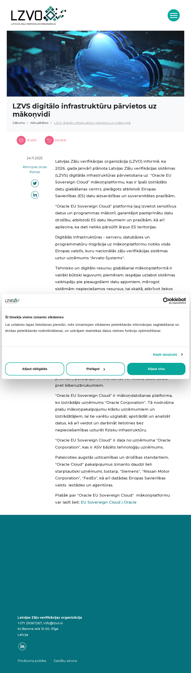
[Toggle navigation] (174, 15)
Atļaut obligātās (34, 369)
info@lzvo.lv (53, 623)
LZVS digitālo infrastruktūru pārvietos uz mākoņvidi (92, 123)
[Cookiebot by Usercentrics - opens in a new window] (166, 300)
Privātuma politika (32, 661)
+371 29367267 (30, 623)
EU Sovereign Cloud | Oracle (109, 502)
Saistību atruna (65, 661)
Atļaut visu (156, 369)
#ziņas (34, 172)
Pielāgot (95, 369)
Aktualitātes (39, 123)
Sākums (19, 123)
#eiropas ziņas (35, 167)
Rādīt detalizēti (165, 354)
